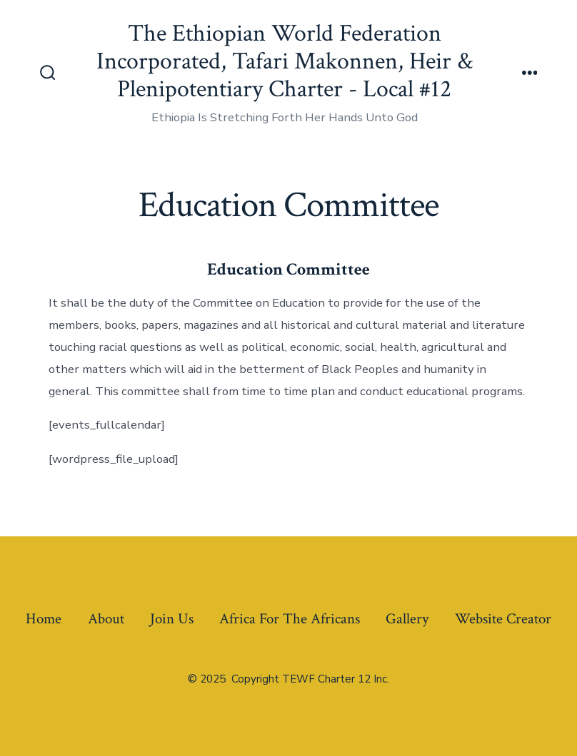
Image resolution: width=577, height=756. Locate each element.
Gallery (407, 618)
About (106, 618)
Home (43, 618)
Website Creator (503, 618)
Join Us (172, 618)
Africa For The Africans (289, 618)
